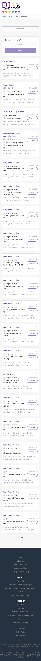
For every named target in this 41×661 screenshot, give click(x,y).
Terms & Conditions (20, 568)
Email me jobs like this (14, 40)
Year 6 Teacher (9, 62)
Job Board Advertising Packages (20, 585)
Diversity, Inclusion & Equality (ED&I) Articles (20, 588)
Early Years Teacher (11, 163)
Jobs (10, 16)
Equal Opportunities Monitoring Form (20, 615)
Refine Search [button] (20, 29)
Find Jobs (20, 605)
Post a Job (20, 581)
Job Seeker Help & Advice (20, 612)
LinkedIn (22, 636)
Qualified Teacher (10, 374)
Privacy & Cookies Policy (20, 572)
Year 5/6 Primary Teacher (13, 111)
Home (4, 16)
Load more (20, 538)
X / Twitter (22, 632)
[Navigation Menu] (37, 3)
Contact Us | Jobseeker (21, 622)
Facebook (22, 628)
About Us (20, 561)
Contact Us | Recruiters (20, 595)
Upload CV (20, 608)
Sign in (20, 592)
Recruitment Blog (20, 565)
